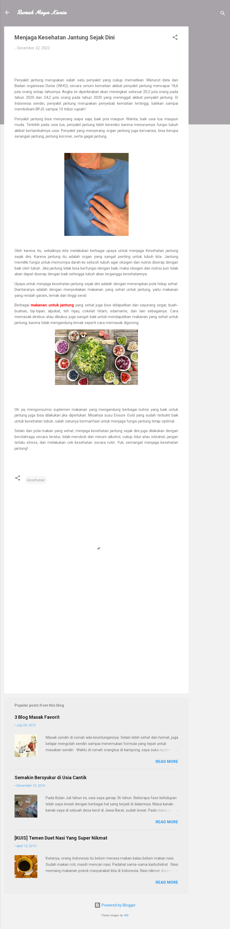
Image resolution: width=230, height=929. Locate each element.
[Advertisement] (209, 104)
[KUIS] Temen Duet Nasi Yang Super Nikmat (61, 838)
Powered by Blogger (115, 905)
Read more (167, 761)
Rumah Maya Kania (41, 12)
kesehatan (36, 480)
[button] (175, 38)
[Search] (223, 14)
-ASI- (126, 915)
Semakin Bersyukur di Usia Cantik (51, 777)
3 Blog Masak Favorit (37, 717)
